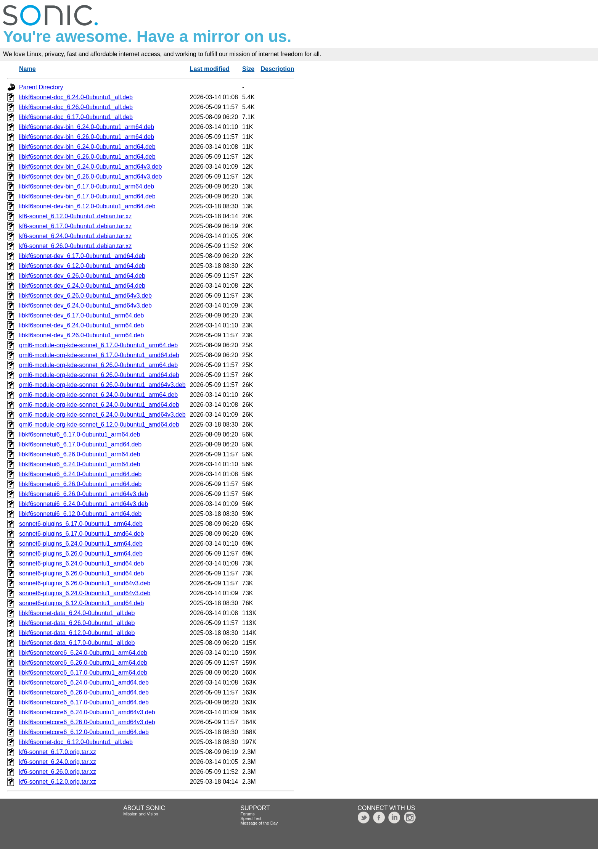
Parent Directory (41, 87)
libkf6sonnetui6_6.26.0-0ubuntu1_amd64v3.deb (83, 494)
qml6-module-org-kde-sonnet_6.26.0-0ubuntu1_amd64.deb (99, 375)
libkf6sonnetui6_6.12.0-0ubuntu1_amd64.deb (80, 514)
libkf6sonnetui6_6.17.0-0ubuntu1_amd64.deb (80, 444)
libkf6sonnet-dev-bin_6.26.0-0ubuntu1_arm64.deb (86, 137)
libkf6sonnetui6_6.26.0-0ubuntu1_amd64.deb (80, 484)
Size (248, 69)
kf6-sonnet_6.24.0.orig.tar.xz (57, 762)
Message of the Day (259, 823)
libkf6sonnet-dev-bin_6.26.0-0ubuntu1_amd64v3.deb (90, 176)
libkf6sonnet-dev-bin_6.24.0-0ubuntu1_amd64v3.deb (90, 166)
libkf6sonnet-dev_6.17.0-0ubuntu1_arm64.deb (81, 315)
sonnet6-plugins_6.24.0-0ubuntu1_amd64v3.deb (84, 593)
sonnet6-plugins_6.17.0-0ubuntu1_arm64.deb (81, 523)
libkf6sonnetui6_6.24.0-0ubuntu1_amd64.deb (80, 474)
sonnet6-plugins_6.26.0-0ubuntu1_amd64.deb (81, 573)
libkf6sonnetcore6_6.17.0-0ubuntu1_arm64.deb (83, 672)
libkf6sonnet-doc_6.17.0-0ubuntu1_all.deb (76, 117)
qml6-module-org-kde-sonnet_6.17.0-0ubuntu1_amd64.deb (99, 355)
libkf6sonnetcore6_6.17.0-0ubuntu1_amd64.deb (84, 702)
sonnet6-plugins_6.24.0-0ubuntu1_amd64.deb (81, 563)
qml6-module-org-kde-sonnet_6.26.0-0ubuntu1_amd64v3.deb (102, 385)
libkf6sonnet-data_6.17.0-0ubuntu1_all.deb (77, 643)
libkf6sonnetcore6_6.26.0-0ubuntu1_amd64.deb (84, 692)
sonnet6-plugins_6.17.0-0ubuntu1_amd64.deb (81, 533)
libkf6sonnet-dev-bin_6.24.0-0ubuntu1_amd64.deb (87, 146)
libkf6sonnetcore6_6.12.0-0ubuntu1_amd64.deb (84, 732)
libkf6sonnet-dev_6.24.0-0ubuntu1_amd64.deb (82, 285)
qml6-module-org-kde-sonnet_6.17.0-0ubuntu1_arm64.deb (98, 345)
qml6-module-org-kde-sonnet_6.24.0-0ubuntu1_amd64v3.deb (102, 414)
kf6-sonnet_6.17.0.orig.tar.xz (57, 752)
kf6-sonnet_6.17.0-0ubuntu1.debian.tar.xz (75, 226)
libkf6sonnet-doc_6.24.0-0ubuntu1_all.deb (76, 97)
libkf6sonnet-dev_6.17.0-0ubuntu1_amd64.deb (82, 256)
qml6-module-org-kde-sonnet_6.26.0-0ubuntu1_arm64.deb (98, 365)
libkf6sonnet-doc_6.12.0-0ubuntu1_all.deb (76, 742)
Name (27, 69)
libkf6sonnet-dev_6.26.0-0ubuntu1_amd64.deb (82, 275)
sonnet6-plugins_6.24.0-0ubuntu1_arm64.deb (81, 543)
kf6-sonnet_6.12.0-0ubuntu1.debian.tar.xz (75, 216)
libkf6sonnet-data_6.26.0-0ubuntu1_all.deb (77, 623)
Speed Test (250, 818)
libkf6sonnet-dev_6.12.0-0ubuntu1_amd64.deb (82, 266)
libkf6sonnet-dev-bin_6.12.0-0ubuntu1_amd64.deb (87, 206)
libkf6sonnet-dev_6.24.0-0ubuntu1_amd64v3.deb (85, 305)
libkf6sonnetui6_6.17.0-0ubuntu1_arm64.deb (79, 434)
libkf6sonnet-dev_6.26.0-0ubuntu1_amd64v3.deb (85, 295)
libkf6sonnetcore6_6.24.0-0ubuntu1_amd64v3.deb (87, 712)
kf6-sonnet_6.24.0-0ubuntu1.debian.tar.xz (75, 236)
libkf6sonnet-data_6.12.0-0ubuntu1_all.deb (77, 633)
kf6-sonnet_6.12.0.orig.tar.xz (57, 781)
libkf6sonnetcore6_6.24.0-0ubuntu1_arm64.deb (83, 652)
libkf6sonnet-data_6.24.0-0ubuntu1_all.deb (77, 613)
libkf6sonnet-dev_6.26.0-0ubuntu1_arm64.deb (81, 335)
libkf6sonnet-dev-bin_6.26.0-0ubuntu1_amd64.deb (87, 156)
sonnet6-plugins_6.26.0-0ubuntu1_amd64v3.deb (84, 583)
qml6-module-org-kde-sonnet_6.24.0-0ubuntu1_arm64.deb (98, 394)
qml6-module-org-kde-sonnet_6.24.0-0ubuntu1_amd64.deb (99, 404)
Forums (247, 814)
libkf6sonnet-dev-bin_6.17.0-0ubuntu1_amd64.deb (87, 196)
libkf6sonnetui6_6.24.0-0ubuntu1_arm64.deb (79, 464)
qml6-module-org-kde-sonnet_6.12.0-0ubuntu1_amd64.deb (99, 424)
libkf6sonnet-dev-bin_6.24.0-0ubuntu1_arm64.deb (86, 127)
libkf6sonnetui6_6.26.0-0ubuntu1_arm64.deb (79, 454)
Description (277, 69)
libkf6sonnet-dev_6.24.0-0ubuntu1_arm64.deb (81, 325)
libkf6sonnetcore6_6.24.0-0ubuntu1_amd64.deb (84, 682)
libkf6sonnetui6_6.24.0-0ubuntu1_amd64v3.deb (83, 504)
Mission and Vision (140, 814)
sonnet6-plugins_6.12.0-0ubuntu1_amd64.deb (81, 603)
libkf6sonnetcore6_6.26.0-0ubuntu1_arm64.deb (83, 662)
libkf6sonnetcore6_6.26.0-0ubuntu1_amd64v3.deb (87, 722)
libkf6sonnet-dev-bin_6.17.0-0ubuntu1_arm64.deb (86, 186)
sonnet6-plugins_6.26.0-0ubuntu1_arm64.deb (81, 553)
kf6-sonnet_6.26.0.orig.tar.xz (57, 771)
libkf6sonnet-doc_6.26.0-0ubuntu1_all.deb (76, 107)
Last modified (210, 69)
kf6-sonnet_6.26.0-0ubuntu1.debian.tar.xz (75, 246)
